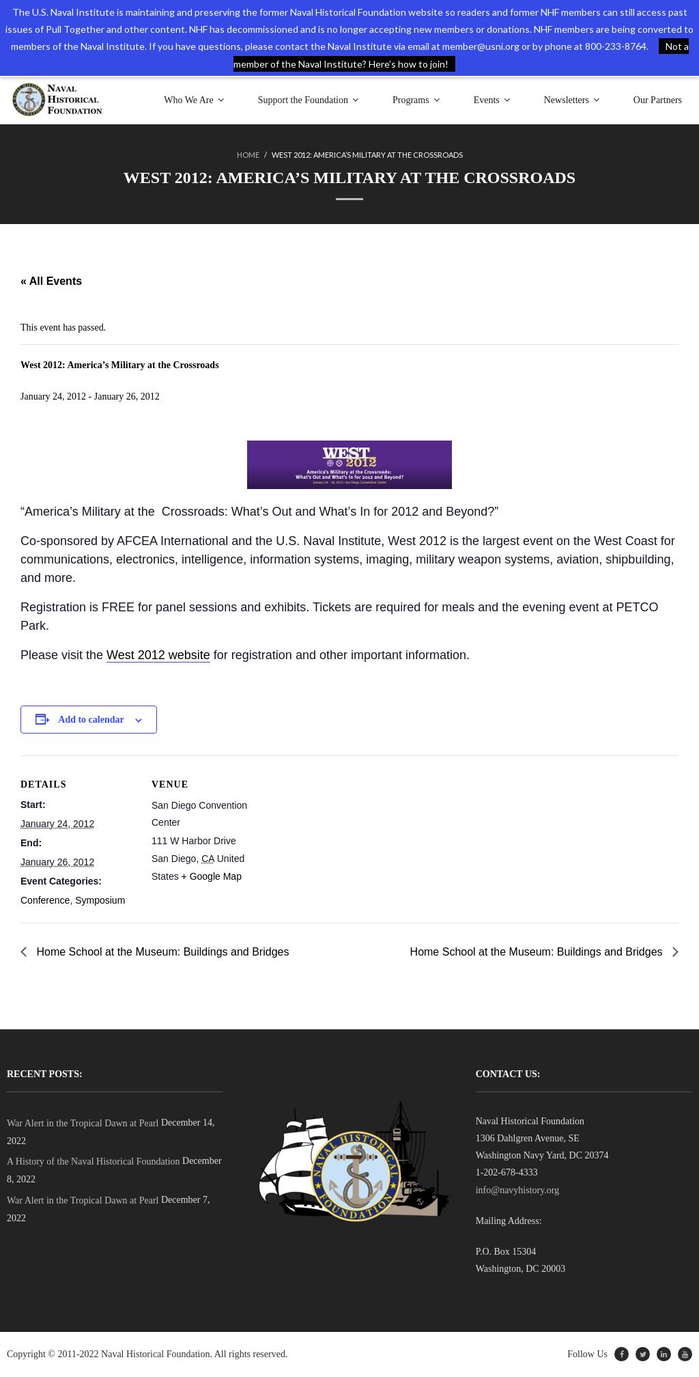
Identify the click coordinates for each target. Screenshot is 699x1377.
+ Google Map (212, 876)
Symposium (100, 900)
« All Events (51, 281)
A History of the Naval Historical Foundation (93, 1161)
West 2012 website (158, 655)
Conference (45, 900)
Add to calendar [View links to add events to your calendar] (91, 719)
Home (248, 154)
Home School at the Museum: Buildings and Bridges (161, 952)
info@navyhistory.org (518, 1190)
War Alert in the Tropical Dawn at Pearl (82, 1123)
